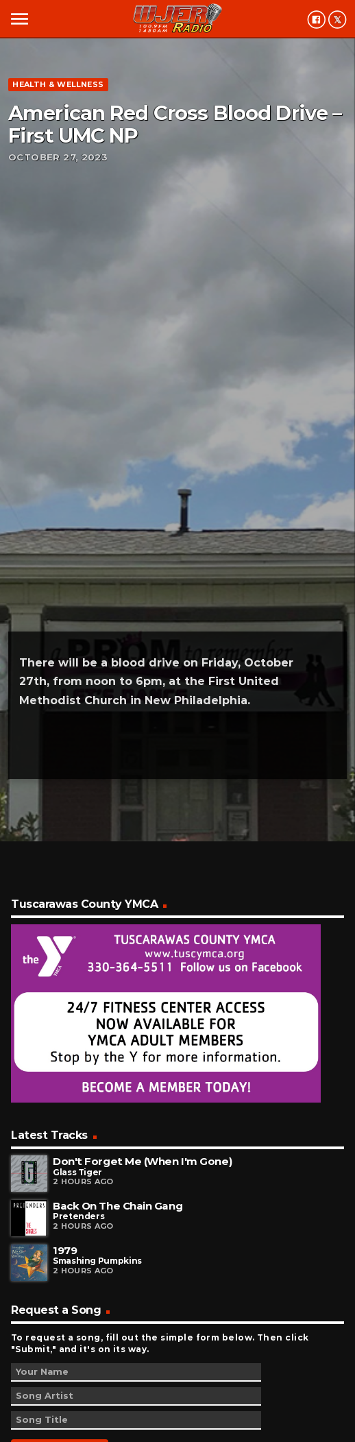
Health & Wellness (57, 84)
